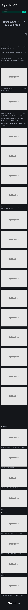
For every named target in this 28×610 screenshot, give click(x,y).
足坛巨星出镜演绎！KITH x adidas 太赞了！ (9, 467)
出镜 (26, 36)
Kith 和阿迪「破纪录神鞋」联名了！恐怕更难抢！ (10, 487)
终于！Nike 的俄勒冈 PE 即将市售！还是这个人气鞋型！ (12, 533)
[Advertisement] (14, 413)
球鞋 (26, 35)
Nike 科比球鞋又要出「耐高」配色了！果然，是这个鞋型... (12, 595)
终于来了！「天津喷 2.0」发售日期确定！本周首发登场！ (12, 553)
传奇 (26, 34)
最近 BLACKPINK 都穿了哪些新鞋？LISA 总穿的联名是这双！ (13, 447)
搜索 (24, 11)
